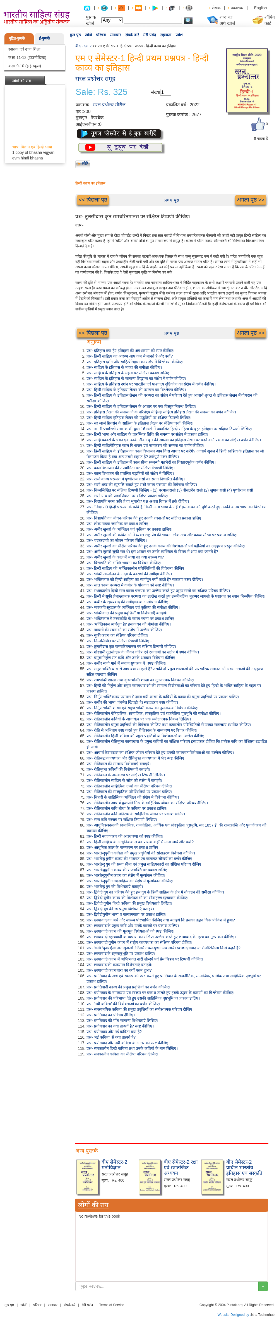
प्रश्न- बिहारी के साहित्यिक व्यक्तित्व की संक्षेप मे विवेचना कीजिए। (132, 797)
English (260, 8)
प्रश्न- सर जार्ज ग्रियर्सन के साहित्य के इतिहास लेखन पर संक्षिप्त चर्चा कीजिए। (139, 423)
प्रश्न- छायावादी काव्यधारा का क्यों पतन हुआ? (119, 970)
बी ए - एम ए (83, 46)
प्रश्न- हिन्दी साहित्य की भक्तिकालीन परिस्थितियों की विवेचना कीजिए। (136, 568)
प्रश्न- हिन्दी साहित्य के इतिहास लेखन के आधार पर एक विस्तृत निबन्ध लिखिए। (141, 406)
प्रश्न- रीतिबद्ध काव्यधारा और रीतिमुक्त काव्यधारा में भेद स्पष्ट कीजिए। (136, 758)
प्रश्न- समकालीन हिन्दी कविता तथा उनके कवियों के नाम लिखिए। (132, 1048)
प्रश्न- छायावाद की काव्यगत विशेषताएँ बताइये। (119, 964)
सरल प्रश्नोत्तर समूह (95, 78)
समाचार (115, 35)
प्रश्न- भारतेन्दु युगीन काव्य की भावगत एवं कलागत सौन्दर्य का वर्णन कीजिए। (140, 858)
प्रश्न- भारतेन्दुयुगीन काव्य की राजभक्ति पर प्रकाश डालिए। (127, 870)
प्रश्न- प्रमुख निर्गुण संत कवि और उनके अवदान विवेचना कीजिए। (131, 657)
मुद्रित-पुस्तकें (17, 38)
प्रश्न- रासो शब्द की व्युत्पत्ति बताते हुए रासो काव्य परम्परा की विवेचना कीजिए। (141, 484)
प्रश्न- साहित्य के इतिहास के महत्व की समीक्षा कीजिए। (124, 367)
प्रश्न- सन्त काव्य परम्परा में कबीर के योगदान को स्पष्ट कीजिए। (130, 585)
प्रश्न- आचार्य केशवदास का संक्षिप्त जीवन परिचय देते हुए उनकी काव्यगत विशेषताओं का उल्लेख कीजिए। (160, 752)
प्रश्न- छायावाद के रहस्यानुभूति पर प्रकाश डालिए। (120, 953)
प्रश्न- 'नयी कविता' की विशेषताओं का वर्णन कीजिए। (123, 1004)
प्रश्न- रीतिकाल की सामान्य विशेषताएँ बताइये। (118, 763)
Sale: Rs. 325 (102, 92)
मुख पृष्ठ (75, 35)
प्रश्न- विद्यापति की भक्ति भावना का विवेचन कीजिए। (123, 563)
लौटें (85, 163)
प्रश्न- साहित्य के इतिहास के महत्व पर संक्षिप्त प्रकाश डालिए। (128, 373)
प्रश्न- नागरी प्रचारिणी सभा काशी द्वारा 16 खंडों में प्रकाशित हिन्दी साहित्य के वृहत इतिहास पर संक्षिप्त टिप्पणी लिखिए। (169, 429)
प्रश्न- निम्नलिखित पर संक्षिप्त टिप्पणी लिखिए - (119, 641)
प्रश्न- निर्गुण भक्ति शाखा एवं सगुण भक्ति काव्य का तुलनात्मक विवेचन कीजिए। (142, 708)
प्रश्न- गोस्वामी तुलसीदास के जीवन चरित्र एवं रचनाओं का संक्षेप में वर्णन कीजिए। (142, 652)
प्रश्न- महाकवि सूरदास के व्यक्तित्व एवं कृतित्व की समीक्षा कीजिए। (133, 607)
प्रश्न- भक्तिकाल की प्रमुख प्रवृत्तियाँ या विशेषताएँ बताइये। (126, 613)
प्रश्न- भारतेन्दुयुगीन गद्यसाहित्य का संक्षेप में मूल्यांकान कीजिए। (129, 881)
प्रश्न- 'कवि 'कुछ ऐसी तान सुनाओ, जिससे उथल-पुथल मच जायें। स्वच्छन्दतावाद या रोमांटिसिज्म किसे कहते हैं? (163, 948)
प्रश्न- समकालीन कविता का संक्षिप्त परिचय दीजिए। (122, 1054)
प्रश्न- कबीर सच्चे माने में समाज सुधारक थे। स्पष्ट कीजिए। (126, 663)
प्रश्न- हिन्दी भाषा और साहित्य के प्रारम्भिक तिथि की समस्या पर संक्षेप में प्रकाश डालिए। (147, 434)
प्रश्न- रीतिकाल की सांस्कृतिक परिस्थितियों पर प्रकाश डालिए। (129, 791)
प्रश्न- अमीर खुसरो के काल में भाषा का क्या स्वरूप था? (125, 557)
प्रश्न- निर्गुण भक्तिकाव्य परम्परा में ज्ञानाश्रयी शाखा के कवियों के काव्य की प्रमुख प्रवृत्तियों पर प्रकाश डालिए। (162, 696)
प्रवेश (179, 35)
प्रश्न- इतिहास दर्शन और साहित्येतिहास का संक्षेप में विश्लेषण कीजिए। (134, 362)
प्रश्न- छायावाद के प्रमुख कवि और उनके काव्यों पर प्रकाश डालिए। (132, 925)
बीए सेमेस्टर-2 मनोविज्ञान (114, 1164)
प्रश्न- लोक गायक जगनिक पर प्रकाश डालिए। (118, 523)
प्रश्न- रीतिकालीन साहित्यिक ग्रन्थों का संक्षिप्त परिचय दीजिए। (129, 786)
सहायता (165, 35)
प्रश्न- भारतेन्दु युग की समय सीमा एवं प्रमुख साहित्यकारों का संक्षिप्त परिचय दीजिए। (144, 864)
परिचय (101, 35)
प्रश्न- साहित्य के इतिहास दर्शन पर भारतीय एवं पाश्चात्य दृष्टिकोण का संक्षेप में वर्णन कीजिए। (151, 384)
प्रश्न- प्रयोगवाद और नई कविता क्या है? (114, 1031)
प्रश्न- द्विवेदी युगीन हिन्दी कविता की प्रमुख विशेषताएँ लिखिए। (129, 903)
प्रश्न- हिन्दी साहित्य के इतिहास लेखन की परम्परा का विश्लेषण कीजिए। (136, 389)
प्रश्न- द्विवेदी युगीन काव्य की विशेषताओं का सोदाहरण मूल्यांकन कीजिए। (137, 897)
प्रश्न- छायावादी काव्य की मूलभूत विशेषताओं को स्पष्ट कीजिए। (130, 931)
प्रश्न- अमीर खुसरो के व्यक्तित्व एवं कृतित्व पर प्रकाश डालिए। (129, 529)
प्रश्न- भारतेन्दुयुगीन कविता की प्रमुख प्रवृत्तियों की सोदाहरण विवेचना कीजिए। (140, 853)
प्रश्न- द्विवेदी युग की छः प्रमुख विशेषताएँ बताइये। (120, 909)
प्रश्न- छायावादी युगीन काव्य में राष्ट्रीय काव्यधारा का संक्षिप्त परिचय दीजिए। (139, 942)
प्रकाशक (237, 8)
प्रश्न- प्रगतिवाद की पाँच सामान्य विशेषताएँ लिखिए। (122, 1020)
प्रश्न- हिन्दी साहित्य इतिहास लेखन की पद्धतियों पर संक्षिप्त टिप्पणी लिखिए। (138, 417)
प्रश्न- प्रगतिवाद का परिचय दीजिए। (110, 1015)
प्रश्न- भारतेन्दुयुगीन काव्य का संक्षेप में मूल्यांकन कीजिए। (125, 875)
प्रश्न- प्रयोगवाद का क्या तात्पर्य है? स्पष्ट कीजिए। (120, 1026)
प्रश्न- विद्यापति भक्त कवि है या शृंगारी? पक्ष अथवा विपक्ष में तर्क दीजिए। (137, 501)
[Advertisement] (96, 1099)
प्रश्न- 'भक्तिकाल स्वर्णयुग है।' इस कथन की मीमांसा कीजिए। (128, 624)
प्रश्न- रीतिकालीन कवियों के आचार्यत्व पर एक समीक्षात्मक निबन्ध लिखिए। (138, 719)
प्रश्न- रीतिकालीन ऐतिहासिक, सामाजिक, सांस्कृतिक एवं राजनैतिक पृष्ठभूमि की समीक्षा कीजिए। (153, 713)
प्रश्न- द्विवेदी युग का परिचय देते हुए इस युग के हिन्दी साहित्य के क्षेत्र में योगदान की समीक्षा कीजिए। (155, 892)
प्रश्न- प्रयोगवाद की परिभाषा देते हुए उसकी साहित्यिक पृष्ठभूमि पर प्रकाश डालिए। (143, 998)
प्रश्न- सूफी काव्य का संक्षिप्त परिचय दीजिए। (117, 635)
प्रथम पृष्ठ (171, 200)
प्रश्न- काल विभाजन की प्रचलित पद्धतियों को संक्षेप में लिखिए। (130, 473)
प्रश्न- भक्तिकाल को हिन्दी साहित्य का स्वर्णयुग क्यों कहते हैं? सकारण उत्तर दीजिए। (144, 579)
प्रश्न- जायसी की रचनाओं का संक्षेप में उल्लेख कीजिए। (124, 630)
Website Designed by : (234, 1315)
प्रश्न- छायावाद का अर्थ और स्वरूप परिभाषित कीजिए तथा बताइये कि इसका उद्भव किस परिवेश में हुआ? (160, 920)
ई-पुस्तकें (44, 38)
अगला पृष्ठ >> (250, 200)
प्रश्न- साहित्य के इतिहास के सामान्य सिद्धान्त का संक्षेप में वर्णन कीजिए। (136, 378)
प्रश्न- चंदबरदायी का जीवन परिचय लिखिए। (116, 540)
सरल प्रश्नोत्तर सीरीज (109, 104)
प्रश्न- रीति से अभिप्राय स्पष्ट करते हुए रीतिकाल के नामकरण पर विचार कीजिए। (141, 730)
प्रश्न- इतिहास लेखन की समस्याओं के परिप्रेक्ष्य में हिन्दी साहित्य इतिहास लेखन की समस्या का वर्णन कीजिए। (161, 412)
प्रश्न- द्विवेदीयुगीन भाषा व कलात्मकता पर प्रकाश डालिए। (126, 914)
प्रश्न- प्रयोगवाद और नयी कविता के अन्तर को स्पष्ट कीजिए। (128, 1043)
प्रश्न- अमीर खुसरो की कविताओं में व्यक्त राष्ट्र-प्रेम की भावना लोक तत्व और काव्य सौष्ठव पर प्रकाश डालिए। (161, 535)
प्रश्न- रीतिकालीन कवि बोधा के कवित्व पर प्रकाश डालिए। (126, 808)
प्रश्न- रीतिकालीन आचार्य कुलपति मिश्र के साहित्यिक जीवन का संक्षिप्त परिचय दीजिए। (147, 803)
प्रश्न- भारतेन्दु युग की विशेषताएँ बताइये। (114, 886)
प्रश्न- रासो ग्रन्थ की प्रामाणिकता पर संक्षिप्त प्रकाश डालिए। (127, 496)
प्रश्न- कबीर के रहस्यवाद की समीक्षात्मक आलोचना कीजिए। (128, 602)
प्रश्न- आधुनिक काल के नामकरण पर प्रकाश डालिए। (123, 847)
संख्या (155, 92)
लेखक (216, 8)
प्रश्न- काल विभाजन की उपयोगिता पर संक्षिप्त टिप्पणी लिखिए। (130, 468)
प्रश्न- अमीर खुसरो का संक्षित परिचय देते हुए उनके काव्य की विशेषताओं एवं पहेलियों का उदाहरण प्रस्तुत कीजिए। (165, 546)
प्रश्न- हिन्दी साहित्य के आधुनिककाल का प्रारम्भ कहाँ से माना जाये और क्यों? (140, 842)
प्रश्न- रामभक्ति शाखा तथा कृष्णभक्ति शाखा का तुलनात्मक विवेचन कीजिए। (140, 680)
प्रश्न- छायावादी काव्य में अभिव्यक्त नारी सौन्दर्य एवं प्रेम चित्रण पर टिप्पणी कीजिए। (144, 959)
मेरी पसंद (149, 35)
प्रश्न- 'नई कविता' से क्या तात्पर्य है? (111, 1037)
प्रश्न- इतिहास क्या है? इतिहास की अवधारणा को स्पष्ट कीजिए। (130, 350)
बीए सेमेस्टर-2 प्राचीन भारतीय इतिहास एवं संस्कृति (244, 1167)
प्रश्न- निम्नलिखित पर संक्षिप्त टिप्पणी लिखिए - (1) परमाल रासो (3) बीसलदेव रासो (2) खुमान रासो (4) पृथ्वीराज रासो (169, 490)
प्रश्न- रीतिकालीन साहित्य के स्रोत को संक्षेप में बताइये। (124, 780)
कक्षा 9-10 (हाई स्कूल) (24, 66)
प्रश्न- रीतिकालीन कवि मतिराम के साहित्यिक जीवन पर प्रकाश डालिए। (135, 814)
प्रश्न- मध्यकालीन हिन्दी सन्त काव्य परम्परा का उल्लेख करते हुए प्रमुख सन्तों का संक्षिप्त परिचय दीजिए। (158, 590)
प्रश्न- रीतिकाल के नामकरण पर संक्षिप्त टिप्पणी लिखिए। (125, 775)
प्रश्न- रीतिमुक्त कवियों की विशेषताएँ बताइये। (118, 769)
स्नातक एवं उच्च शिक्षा (24, 49)
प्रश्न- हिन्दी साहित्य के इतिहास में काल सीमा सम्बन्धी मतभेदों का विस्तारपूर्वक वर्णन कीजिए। (151, 462)
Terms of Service (111, 1305)
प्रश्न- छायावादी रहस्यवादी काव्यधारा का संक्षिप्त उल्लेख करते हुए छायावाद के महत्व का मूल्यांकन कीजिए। (161, 937)
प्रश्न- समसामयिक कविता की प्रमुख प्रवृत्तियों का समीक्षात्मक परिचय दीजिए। (140, 1009)
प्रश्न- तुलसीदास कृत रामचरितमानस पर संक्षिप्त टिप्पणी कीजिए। (131, 646)
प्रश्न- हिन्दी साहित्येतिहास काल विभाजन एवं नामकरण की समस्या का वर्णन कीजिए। (145, 445)
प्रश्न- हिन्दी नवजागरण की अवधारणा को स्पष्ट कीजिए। (124, 836)
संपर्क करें (132, 35)
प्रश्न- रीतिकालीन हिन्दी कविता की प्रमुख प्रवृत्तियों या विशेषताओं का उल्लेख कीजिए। (146, 736)
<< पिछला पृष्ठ (93, 200)
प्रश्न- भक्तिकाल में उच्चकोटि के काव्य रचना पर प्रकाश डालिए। (130, 618)
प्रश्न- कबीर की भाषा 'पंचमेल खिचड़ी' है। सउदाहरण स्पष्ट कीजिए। (132, 702)
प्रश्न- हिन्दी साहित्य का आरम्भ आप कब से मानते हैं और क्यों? (129, 356)
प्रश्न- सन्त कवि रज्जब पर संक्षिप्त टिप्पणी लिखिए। (121, 819)
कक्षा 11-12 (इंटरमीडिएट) (27, 57)
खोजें (88, 35)
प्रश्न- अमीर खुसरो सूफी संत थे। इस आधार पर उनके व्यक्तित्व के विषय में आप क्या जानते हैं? (152, 551)
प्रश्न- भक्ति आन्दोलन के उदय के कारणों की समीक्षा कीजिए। (129, 574)
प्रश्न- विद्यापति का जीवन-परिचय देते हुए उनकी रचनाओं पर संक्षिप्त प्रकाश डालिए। (144, 518)
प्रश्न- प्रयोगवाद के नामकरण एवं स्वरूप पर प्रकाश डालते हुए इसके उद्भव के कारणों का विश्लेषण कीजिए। (160, 992)
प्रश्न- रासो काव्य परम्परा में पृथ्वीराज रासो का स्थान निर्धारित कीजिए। (135, 479)
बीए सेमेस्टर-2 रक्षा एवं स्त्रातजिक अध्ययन (181, 1167)
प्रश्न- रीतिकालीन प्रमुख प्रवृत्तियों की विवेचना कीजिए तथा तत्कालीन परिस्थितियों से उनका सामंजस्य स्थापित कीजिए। (168, 724)
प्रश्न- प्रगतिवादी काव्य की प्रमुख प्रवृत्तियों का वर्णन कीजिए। (128, 987)
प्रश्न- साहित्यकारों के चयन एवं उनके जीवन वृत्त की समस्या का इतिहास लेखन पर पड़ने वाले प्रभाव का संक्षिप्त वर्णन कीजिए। (173, 440)
